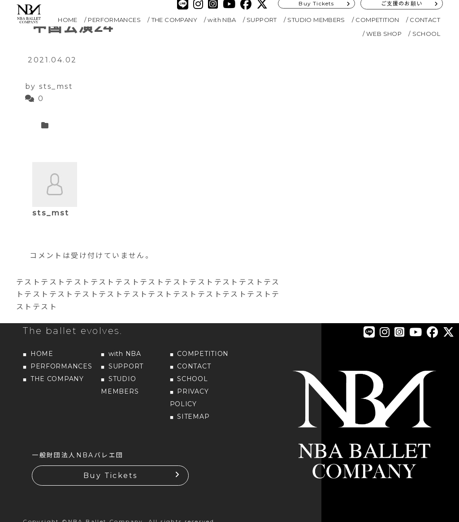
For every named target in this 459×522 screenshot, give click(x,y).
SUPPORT (262, 19)
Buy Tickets (110, 475)
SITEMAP (193, 416)
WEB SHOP (384, 33)
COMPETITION (377, 19)
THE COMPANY (174, 19)
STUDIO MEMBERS (316, 19)
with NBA (222, 19)
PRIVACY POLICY (189, 397)
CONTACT (425, 19)
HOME (68, 19)
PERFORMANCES (114, 19)
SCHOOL (426, 33)
